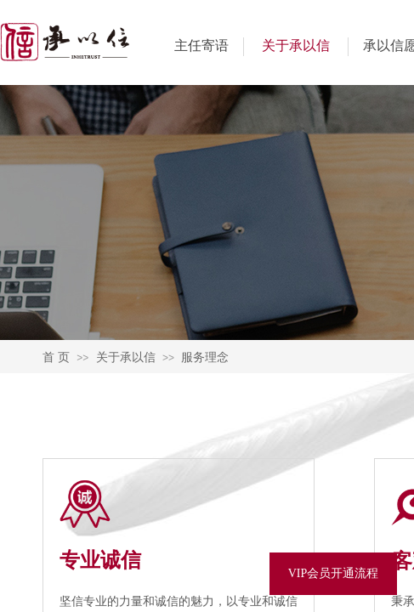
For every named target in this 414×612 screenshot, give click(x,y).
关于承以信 (296, 45)
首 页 (56, 357)
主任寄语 (201, 45)
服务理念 (205, 357)
